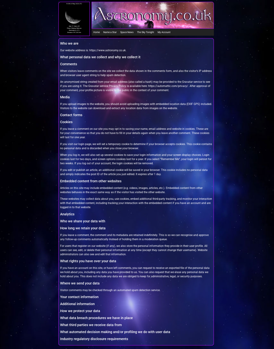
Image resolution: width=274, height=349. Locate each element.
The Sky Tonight (145, 32)
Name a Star (110, 32)
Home (96, 32)
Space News (127, 32)
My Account (164, 32)
